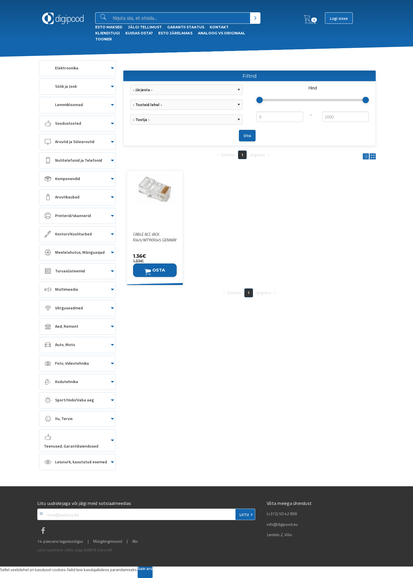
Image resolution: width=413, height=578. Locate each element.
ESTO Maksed (108, 27)
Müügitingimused (107, 541)
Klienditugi (107, 33)
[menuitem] (77, 68)
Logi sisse (339, 18)
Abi (135, 541)
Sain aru (145, 569)
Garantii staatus (185, 27)
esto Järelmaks (175, 33)
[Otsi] (255, 18)
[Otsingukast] (180, 18)
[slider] (259, 100)
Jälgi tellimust (145, 27)
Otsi (247, 135)
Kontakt (219, 27)
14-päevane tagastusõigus (60, 541)
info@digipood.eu (282, 524)
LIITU (244, 514)
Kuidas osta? (139, 33)
